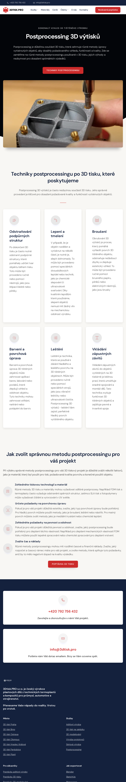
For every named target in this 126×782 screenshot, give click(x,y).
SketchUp (71, 776)
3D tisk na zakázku (75, 729)
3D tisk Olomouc (11, 739)
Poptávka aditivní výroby (15, 771)
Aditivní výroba (73, 724)
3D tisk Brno (9, 729)
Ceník (55, 10)
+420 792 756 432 (16, 2)
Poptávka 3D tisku (63, 564)
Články (65, 10)
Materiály (45, 10)
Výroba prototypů (75, 739)
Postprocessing (74, 749)
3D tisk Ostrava (10, 734)
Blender (70, 771)
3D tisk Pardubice (12, 749)
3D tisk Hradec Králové (14, 744)
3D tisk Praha (9, 724)
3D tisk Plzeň (9, 754)
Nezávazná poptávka (108, 10)
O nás (74, 10)
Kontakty (84, 10)
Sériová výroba (73, 744)
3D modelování (73, 734)
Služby (34, 10)
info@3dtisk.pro (41, 2)
